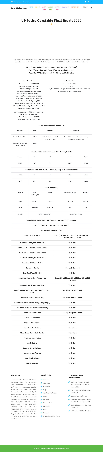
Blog (44, 390)
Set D (80, 290)
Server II (76, 268)
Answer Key (57, 8)
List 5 (78, 235)
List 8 (67, 238)
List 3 (67, 235)
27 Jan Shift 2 (71, 278)
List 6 (83, 235)
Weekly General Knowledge (51, 416)
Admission (75, 7)
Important (46, 399)
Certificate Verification (50, 393)
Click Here (73, 243)
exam (45, 396)
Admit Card (44, 8)
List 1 (57, 235)
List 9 (72, 238)
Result (37, 7)
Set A (65, 290)
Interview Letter (48, 403)
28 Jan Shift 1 (82, 278)
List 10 (78, 238)
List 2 (62, 235)
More (84, 7)
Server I (69, 268)
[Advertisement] (51, 42)
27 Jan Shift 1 (60, 278)
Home (31, 7)
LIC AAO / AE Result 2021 (79, 396)
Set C (75, 290)
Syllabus (65, 7)
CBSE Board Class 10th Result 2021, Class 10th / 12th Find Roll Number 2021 (80, 384)
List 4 (72, 235)
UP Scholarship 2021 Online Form (81, 411)
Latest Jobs (50, 8)
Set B (70, 290)
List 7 (88, 235)
